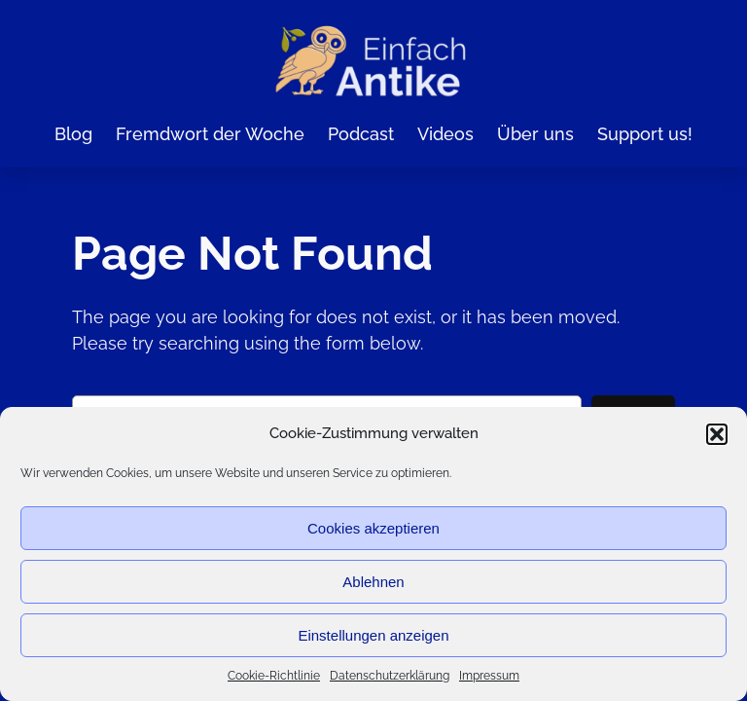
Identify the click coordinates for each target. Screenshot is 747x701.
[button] (717, 434)
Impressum (489, 676)
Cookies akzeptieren (373, 528)
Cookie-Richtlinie (274, 676)
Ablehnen (373, 581)
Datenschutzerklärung (389, 676)
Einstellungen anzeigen (373, 635)
